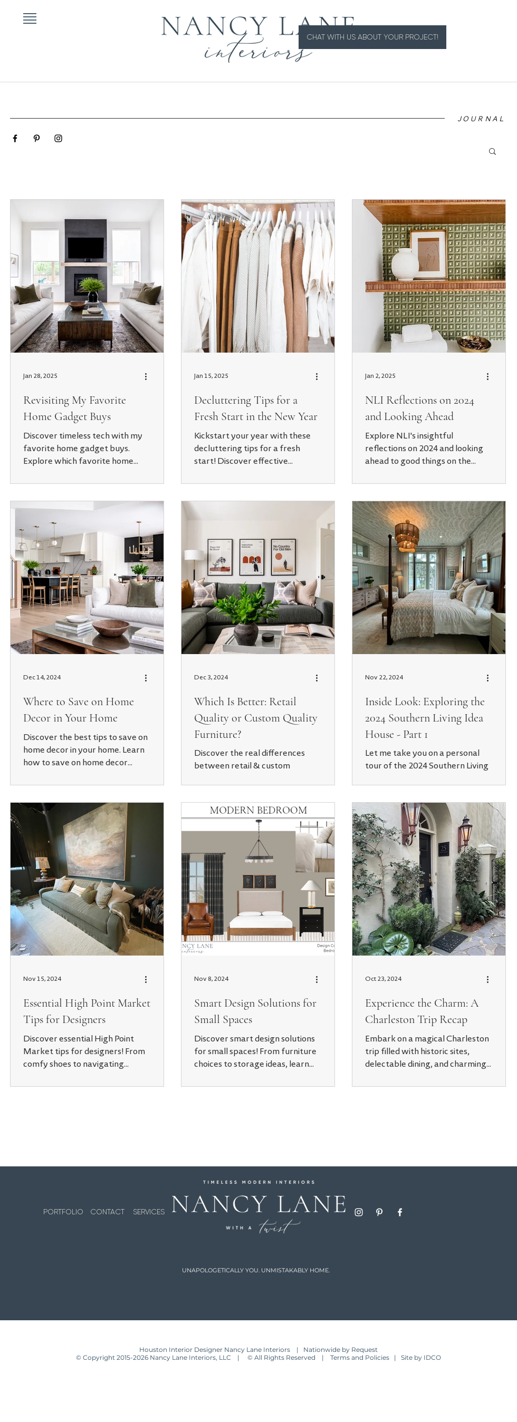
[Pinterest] (379, 1212)
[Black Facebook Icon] (15, 138)
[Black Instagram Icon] (58, 138)
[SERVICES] (149, 1212)
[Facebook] (400, 1212)
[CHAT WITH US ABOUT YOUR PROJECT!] (372, 37)
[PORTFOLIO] (63, 1212)
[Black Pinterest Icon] (37, 138)
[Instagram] (358, 1212)
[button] (29, 18)
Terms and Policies (361, 1357)
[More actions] (149, 376)
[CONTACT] (107, 1212)
